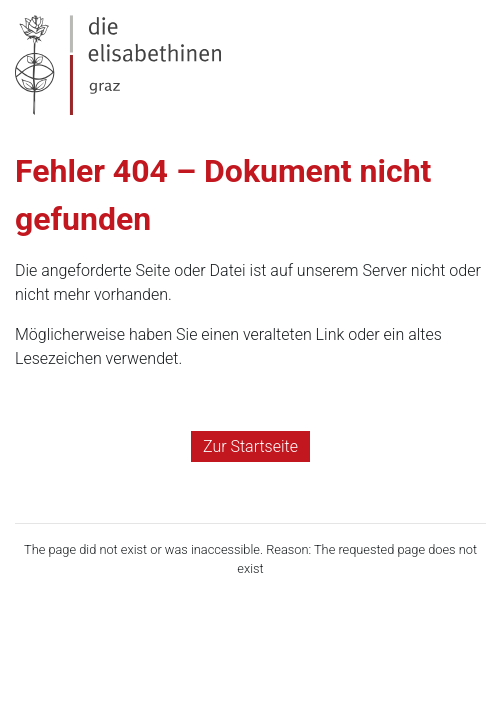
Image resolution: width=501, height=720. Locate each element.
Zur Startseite (250, 446)
